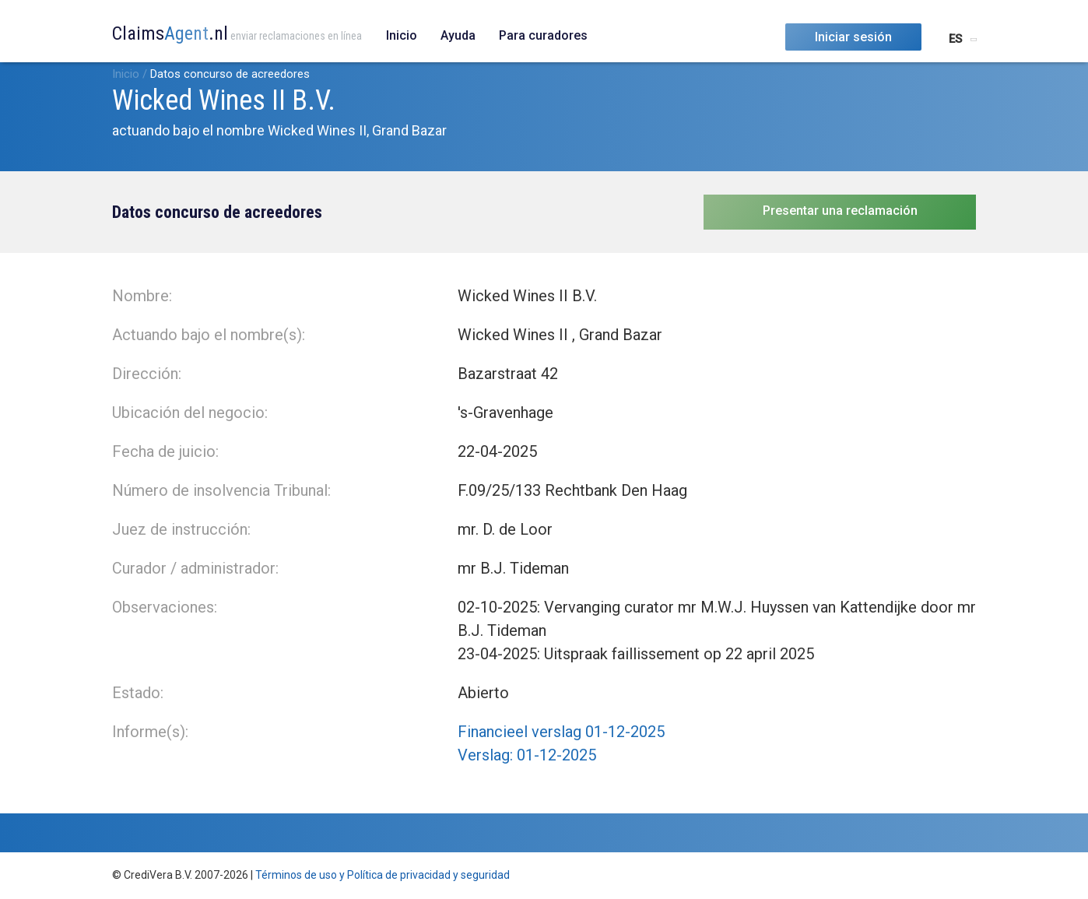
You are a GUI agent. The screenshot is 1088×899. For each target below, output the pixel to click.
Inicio (401, 35)
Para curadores (543, 35)
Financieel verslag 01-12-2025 (561, 731)
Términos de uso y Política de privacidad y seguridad (382, 875)
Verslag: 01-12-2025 (527, 755)
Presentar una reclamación (840, 210)
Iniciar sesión (853, 37)
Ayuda (458, 35)
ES (955, 39)
